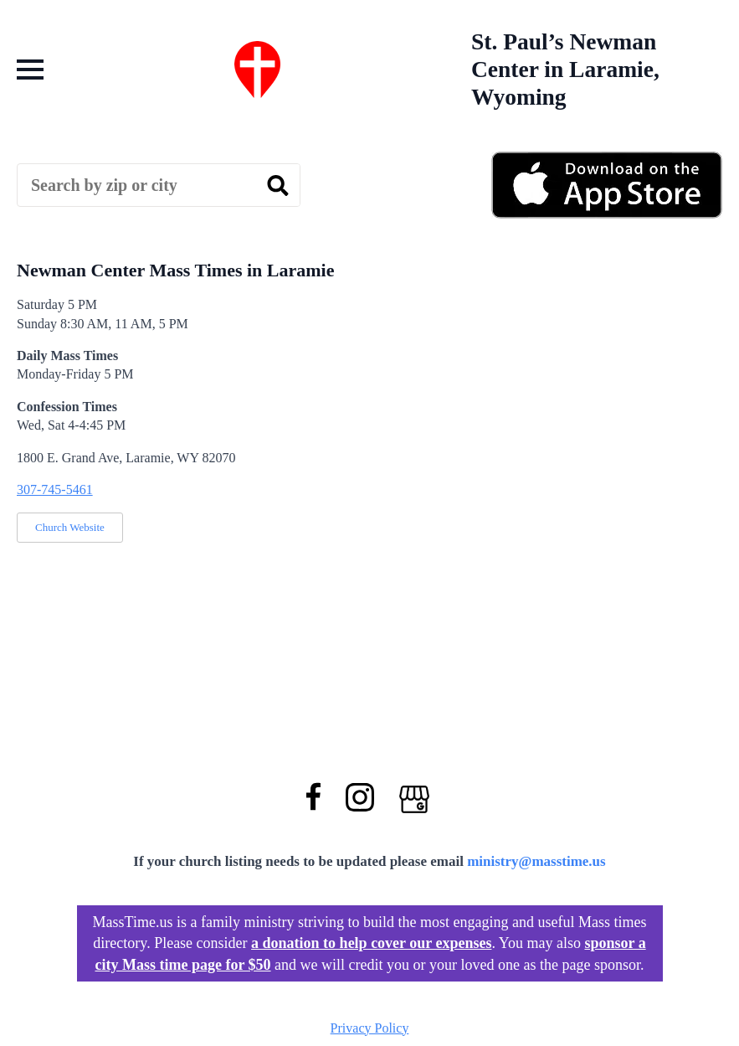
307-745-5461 (55, 489)
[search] (278, 186)
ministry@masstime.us (536, 861)
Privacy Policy (370, 1028)
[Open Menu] (30, 69)
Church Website (70, 527)
